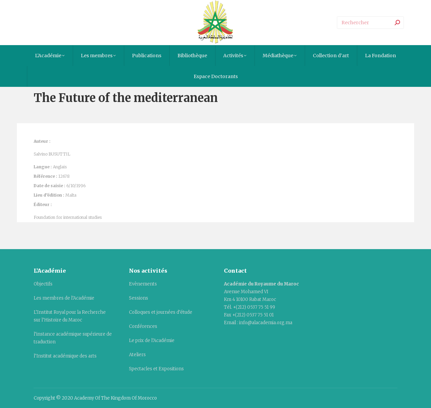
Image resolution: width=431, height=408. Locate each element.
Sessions (138, 298)
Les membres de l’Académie (64, 298)
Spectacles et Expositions (156, 369)
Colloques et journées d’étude (160, 312)
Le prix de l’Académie (151, 340)
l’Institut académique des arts (65, 356)
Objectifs (43, 284)
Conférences (143, 326)
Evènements (143, 284)
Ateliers (137, 355)
